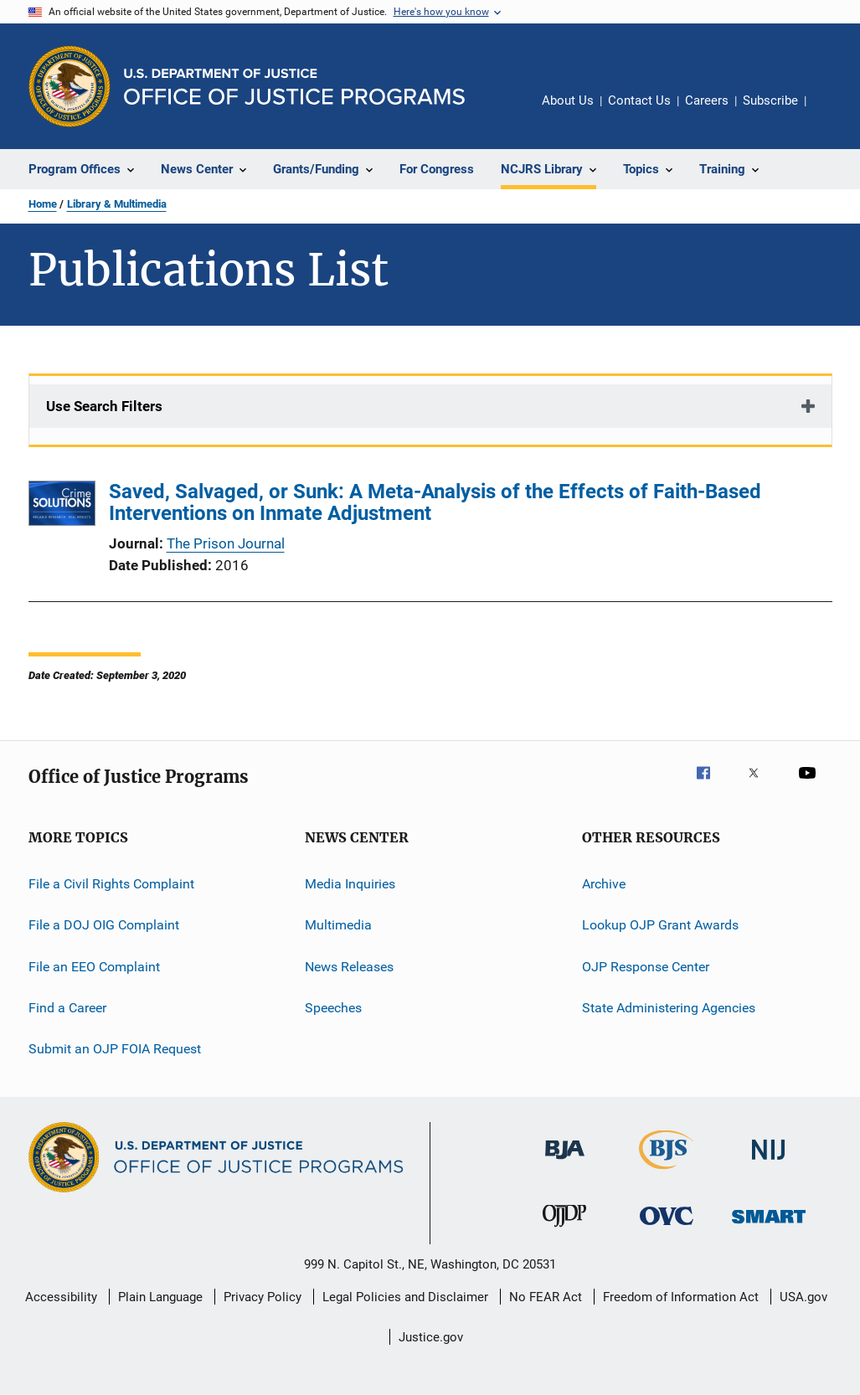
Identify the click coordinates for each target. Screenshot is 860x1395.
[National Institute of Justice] (768, 1163)
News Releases (349, 967)
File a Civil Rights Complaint (111, 884)
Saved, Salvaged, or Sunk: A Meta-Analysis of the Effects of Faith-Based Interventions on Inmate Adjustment (435, 502)
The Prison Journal (226, 543)
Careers (707, 100)
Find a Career (67, 1008)
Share (832, 112)
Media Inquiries (350, 884)
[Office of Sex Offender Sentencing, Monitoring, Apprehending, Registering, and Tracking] (769, 1226)
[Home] (294, 87)
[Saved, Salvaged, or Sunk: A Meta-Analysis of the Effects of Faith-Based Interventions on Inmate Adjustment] (61, 506)
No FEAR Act (545, 1297)
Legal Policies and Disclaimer (405, 1297)
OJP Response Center (645, 967)
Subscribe (770, 100)
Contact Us (639, 100)
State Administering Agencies (668, 1008)
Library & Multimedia (117, 204)
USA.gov (803, 1297)
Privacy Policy (262, 1297)
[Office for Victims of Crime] (666, 1228)
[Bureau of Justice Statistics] (666, 1172)
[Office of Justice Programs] (69, 86)
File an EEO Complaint (94, 967)
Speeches (333, 1008)
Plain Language (160, 1297)
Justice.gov (431, 1337)
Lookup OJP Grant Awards (660, 925)
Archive (604, 884)
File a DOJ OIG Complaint (103, 925)
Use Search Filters (104, 406)
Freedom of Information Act (681, 1297)
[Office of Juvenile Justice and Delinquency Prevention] (564, 1230)
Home (42, 204)
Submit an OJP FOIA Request (114, 1049)
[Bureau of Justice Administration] (564, 1162)
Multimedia (338, 925)
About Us (568, 100)
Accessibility (61, 1297)
